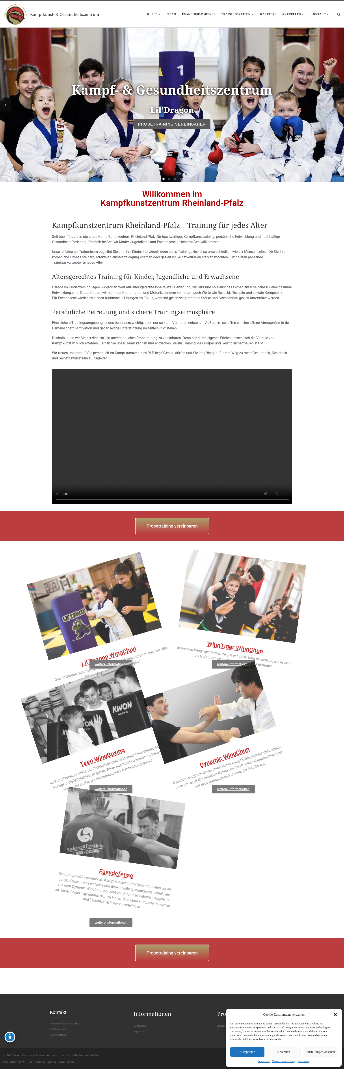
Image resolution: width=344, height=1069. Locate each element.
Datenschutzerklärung (283, 1061)
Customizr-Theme (63, 1061)
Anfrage (221, 1025)
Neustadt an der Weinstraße (64, 1023)
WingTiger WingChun (231, 676)
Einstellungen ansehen (320, 1052)
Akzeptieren (247, 1052)
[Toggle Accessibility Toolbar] (10, 1037)
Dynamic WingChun (169, 726)
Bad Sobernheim (58, 1029)
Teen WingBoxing (47, 726)
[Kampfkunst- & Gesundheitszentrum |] (15, 13)
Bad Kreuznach (58, 1034)
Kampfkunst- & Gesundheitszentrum (39, 1055)
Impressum (264, 1061)
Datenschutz (140, 1025)
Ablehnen (283, 1052)
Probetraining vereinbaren (172, 124)
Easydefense (141, 853)
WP (24, 1061)
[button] (335, 1014)
